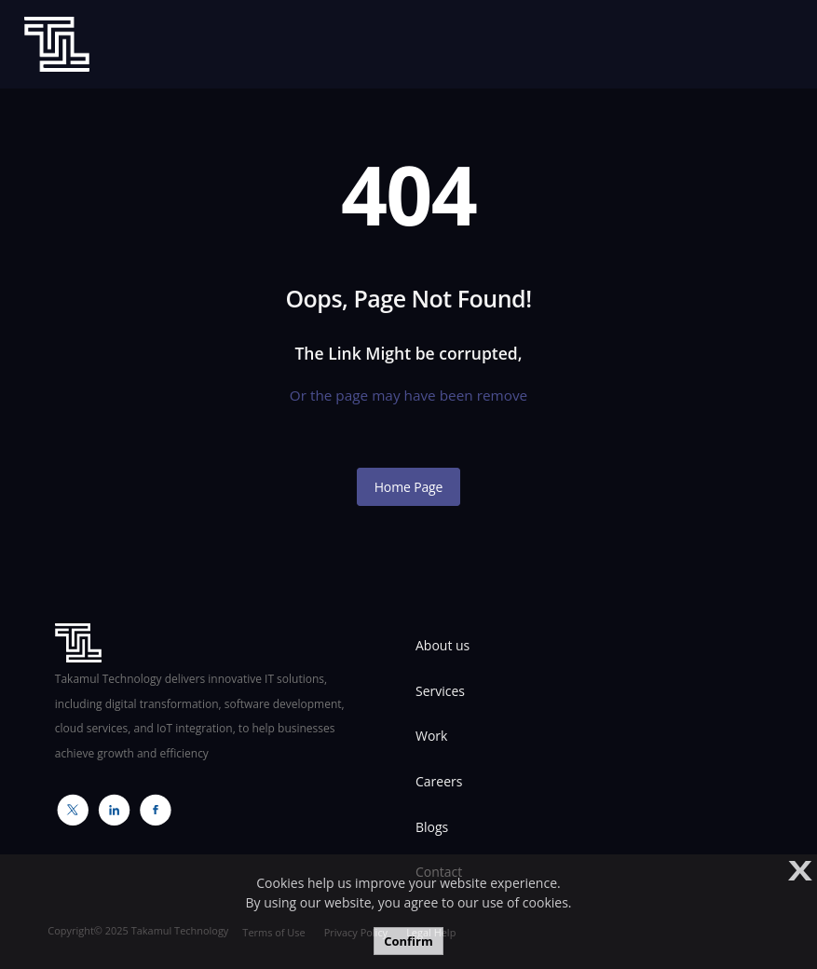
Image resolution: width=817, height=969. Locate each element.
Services (440, 691)
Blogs (431, 827)
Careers (438, 781)
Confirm (408, 941)
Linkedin (109, 810)
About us (442, 645)
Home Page (408, 487)
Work (431, 735)
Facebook (150, 810)
